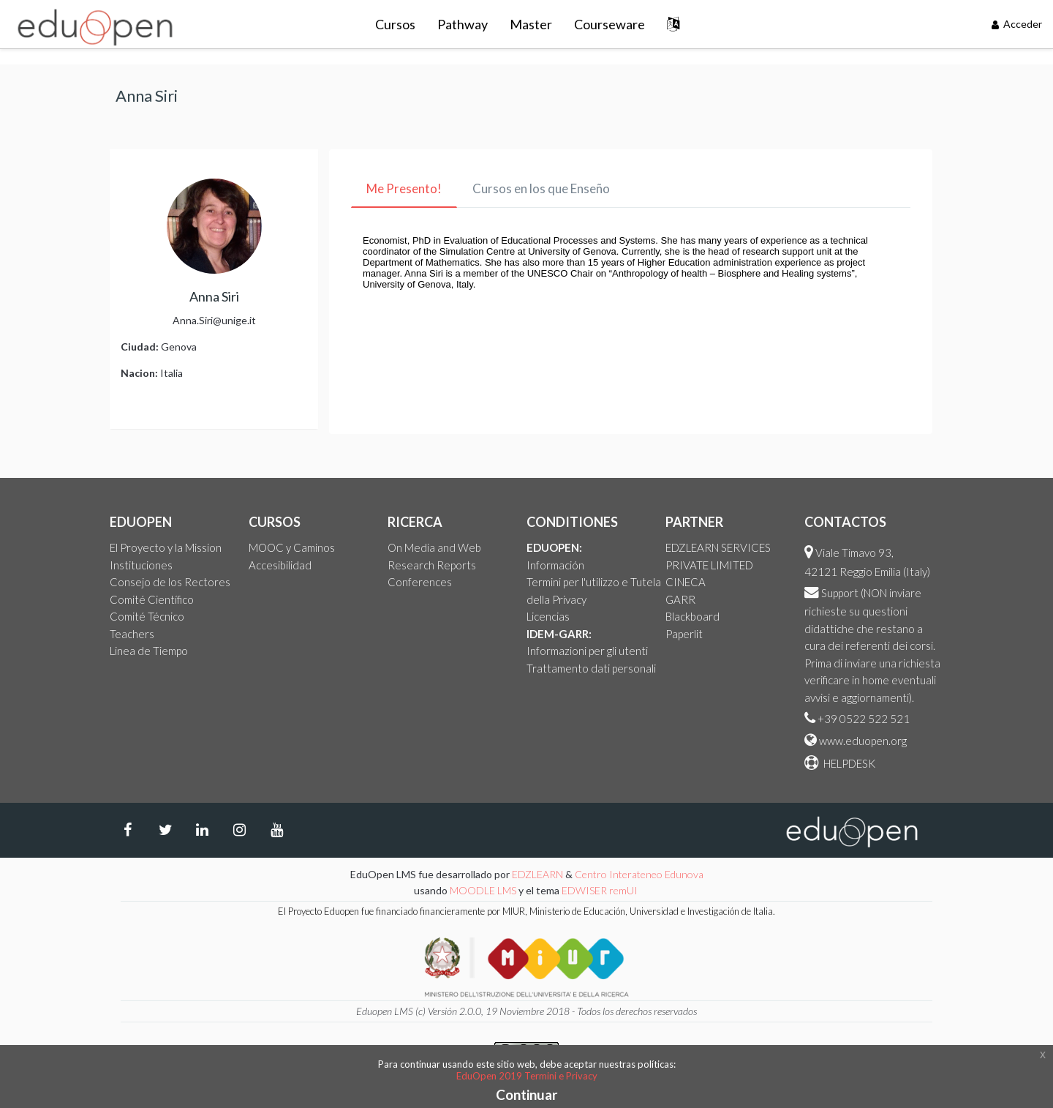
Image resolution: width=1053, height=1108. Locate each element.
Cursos (395, 24)
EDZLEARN (537, 874)
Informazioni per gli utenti (587, 650)
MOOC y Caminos (292, 547)
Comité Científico (152, 599)
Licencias (548, 616)
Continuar (527, 1094)
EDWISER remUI (601, 890)
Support (839, 592)
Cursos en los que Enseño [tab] (541, 188)
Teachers (132, 633)
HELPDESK (848, 763)
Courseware (609, 24)
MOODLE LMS (483, 890)
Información (555, 565)
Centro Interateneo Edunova (639, 874)
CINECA (685, 581)
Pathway (462, 24)
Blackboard (692, 616)
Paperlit (684, 633)
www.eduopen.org (863, 740)
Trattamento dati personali (591, 668)
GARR (680, 599)
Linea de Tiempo (149, 650)
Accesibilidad (280, 565)
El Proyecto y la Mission (166, 547)
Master (531, 24)
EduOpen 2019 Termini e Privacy (526, 1076)
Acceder (1017, 24)
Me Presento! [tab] (404, 188)
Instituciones (141, 565)
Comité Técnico (147, 616)
